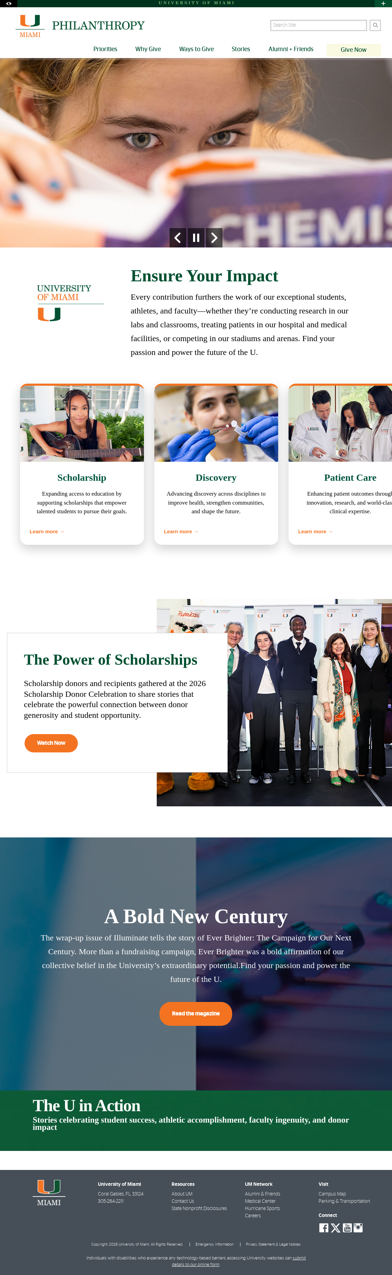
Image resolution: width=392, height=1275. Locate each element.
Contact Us (183, 1201)
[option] (196, 153)
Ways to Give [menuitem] (196, 49)
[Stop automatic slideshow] (196, 237)
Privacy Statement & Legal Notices (273, 1244)
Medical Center (260, 1201)
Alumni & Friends (262, 1194)
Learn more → (47, 531)
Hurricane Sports (262, 1208)
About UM (182, 1194)
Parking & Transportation (344, 1201)
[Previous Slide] (178, 237)
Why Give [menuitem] (148, 49)
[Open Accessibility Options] (8, 3)
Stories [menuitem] (241, 49)
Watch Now (51, 743)
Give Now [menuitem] (354, 50)
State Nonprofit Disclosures (199, 1208)
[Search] (375, 25)
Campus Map (332, 1194)
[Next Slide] (214, 237)
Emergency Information (214, 1244)
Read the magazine (196, 1013)
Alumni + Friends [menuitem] (290, 49)
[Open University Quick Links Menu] (383, 3)
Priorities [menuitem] (105, 49)
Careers (253, 1215)
